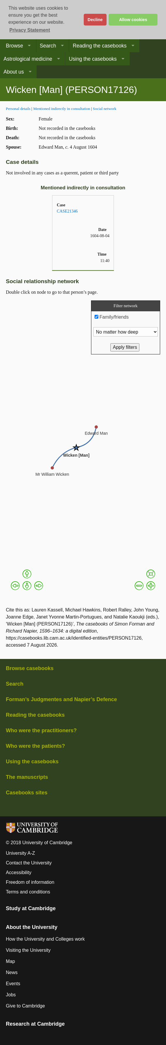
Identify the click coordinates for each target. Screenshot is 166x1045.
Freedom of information (30, 882)
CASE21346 (67, 211)
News (12, 972)
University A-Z (20, 853)
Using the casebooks (93, 59)
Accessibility (18, 872)
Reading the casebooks (99, 46)
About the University (31, 927)
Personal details (18, 108)
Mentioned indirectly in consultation (61, 108)
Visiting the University (28, 950)
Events (13, 983)
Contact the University (29, 862)
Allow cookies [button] (133, 19)
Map (10, 961)
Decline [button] (95, 19)
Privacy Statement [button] (29, 30)
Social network (104, 108)
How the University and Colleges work (45, 939)
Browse (14, 46)
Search (48, 46)
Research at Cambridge (35, 1024)
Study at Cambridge (31, 908)
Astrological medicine (28, 59)
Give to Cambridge (25, 1005)
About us (14, 72)
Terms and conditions (28, 891)
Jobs (11, 994)
